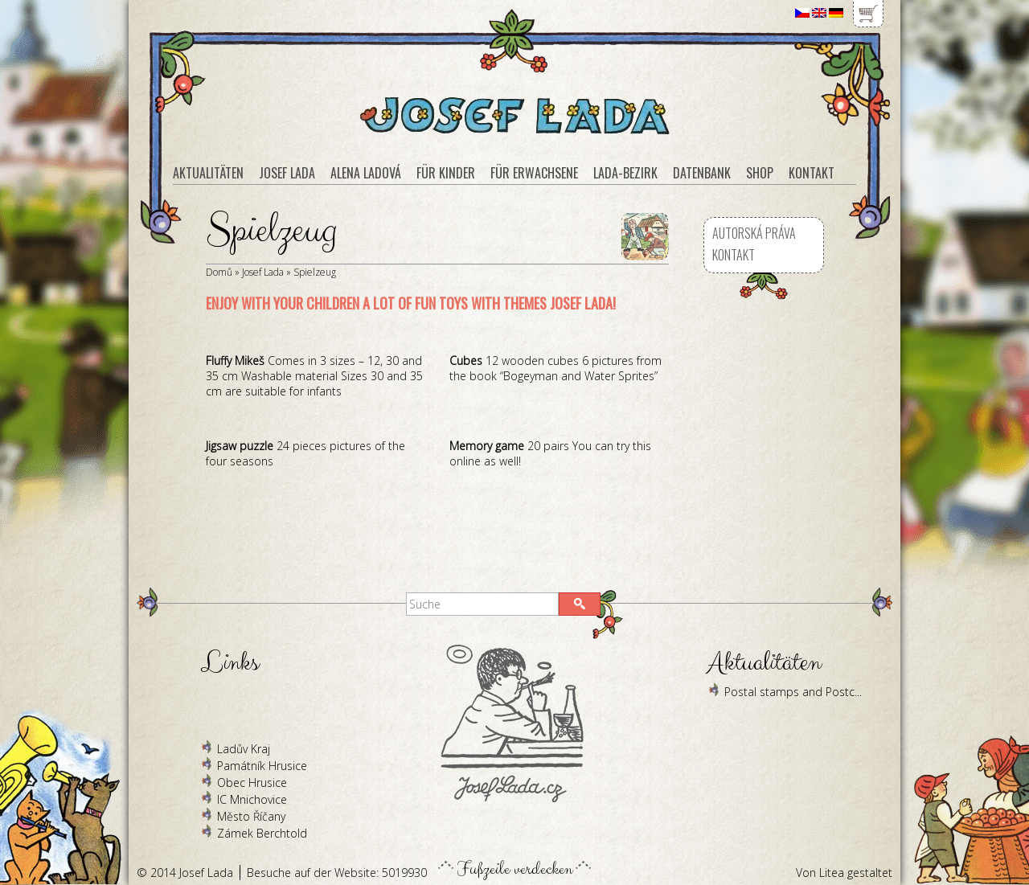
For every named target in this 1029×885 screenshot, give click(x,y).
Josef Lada (263, 272)
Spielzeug (314, 272)
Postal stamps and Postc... (793, 691)
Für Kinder (445, 172)
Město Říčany (251, 816)
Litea (831, 872)
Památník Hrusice (262, 765)
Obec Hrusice (252, 782)
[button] (580, 604)
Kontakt (733, 254)
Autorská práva (754, 233)
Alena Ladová (365, 172)
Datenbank (702, 172)
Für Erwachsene (534, 172)
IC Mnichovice (252, 799)
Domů (219, 272)
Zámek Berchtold (262, 833)
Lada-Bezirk (625, 172)
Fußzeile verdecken (514, 865)
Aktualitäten (208, 172)
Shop (759, 172)
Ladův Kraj (243, 748)
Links (230, 662)
